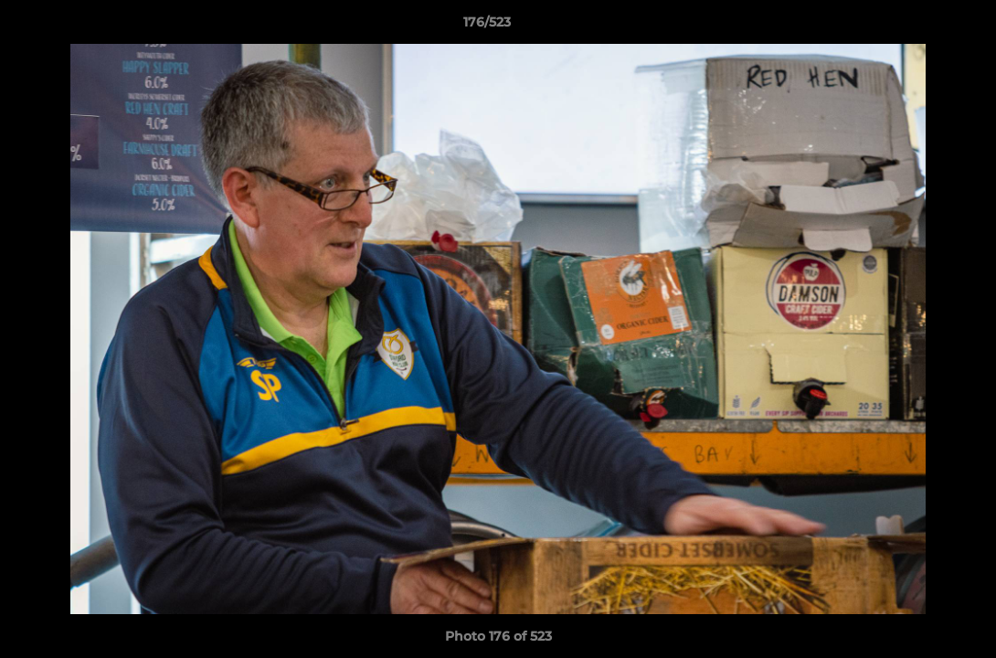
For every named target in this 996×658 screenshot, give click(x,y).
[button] (919, 26)
